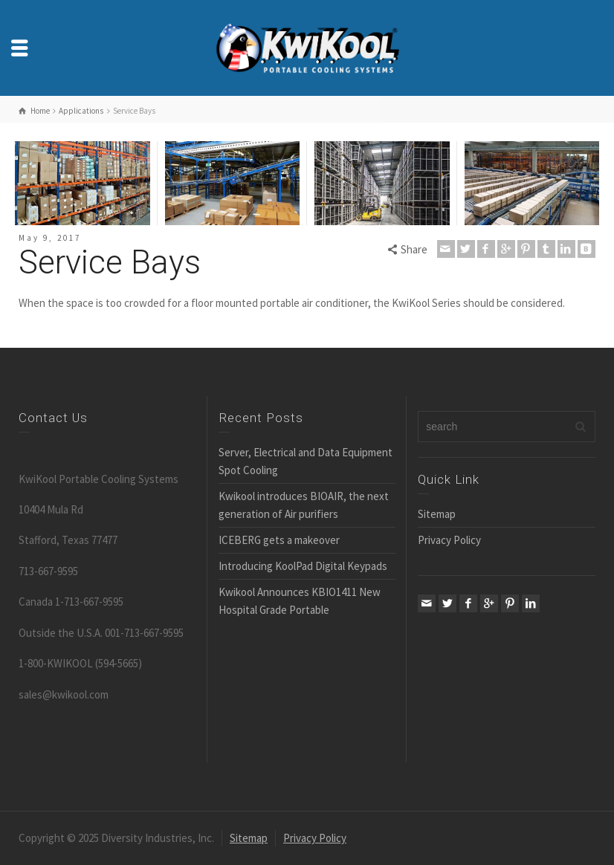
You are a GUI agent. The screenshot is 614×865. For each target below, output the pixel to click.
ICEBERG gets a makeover (279, 540)
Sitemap (437, 514)
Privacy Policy (449, 540)
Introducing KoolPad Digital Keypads (303, 566)
